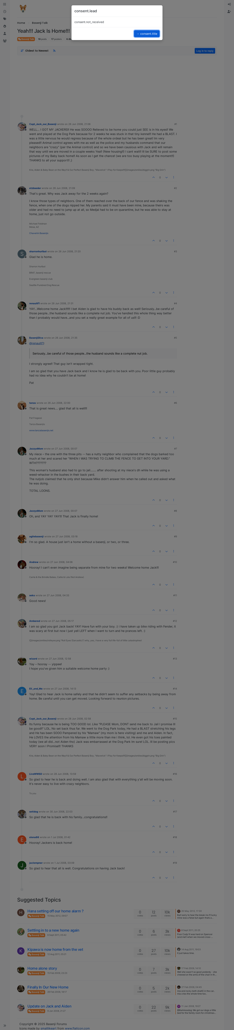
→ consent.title (146, 33)
